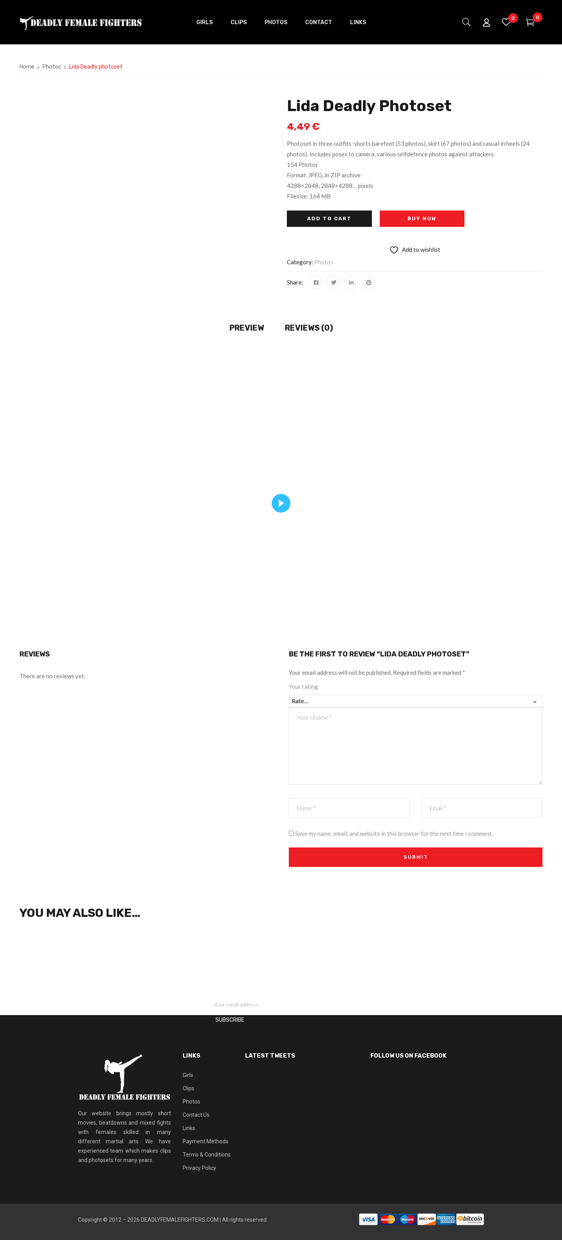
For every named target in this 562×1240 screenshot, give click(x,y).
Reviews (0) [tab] (309, 328)
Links (189, 1128)
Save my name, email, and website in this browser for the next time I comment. (394, 833)
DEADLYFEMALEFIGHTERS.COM (180, 1220)
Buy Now (422, 218)
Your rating (303, 686)
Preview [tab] (246, 328)
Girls (188, 1075)
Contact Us (196, 1115)
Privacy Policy (199, 1168)
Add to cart (329, 218)
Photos (52, 67)
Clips (188, 1088)
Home (27, 67)
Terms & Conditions (207, 1155)
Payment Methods (205, 1141)
